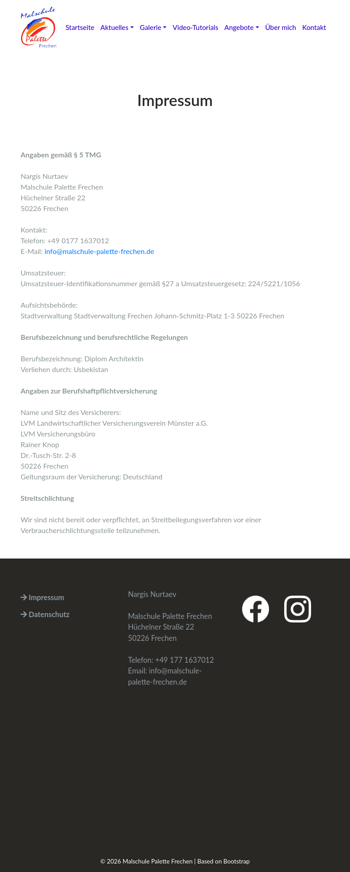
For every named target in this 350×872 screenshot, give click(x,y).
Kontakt (314, 27)
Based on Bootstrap (223, 861)
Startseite (79, 27)
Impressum (42, 597)
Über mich (280, 27)
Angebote (239, 27)
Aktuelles (114, 27)
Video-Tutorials (195, 27)
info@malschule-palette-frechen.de (99, 251)
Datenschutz (45, 614)
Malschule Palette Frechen (158, 861)
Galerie (150, 27)
